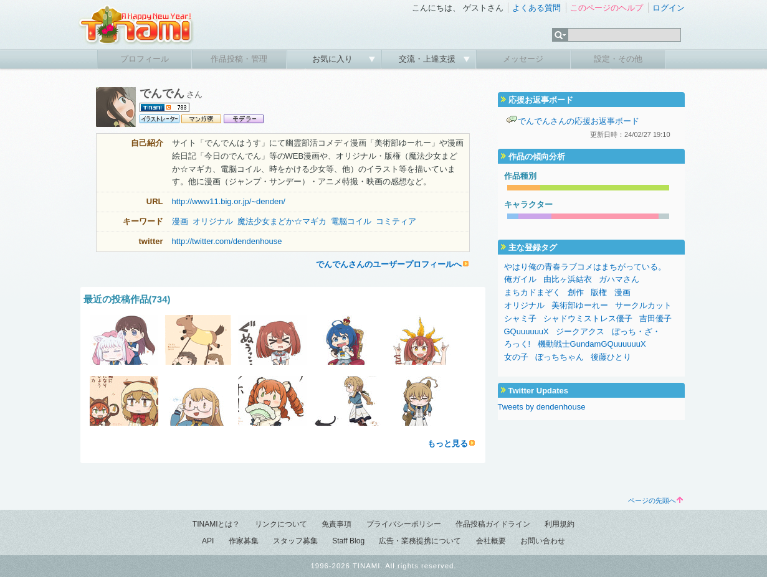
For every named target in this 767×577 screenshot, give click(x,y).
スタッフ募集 (295, 541)
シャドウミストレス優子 (587, 318)
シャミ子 (520, 318)
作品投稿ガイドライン (492, 524)
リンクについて (281, 524)
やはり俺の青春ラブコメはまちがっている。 (585, 266)
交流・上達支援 (428, 58)
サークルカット (643, 305)
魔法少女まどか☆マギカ (281, 221)
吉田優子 (655, 318)
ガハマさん (619, 279)
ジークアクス (580, 331)
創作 (576, 292)
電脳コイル (351, 221)
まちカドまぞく (532, 292)
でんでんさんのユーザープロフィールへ (389, 264)
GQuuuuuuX (526, 331)
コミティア (396, 221)
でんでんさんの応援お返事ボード (578, 121)
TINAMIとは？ (217, 524)
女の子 (516, 357)
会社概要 (491, 541)
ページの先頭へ (655, 500)
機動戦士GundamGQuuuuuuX (592, 344)
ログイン (668, 7)
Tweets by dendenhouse (542, 406)
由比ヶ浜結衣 (567, 279)
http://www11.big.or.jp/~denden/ (228, 201)
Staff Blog (348, 541)
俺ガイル (520, 279)
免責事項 (336, 524)
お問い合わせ (542, 541)
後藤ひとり (611, 357)
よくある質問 (536, 7)
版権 (599, 292)
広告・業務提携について (420, 541)
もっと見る (447, 443)
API (208, 541)
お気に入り (333, 58)
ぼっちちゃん (559, 357)
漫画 (180, 221)
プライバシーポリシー (403, 524)
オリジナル (213, 221)
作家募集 (244, 541)
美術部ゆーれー (579, 305)
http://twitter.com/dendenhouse (227, 241)
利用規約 (559, 524)
